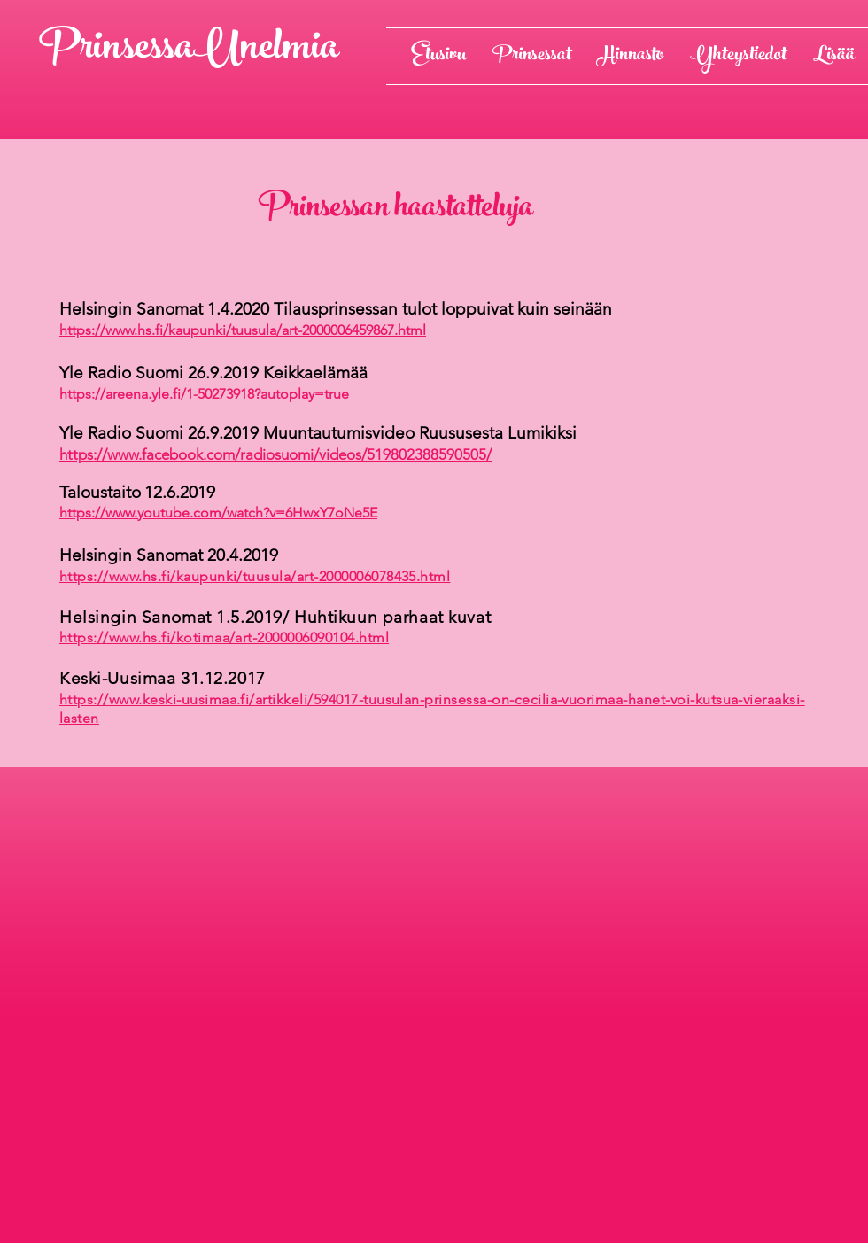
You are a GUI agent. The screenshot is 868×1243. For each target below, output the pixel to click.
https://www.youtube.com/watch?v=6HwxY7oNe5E (218, 512)
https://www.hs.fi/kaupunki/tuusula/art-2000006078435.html (254, 576)
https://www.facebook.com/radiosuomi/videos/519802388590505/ (275, 454)
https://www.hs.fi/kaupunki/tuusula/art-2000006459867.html (242, 330)
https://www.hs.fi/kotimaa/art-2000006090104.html (224, 637)
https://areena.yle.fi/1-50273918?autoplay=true (204, 393)
